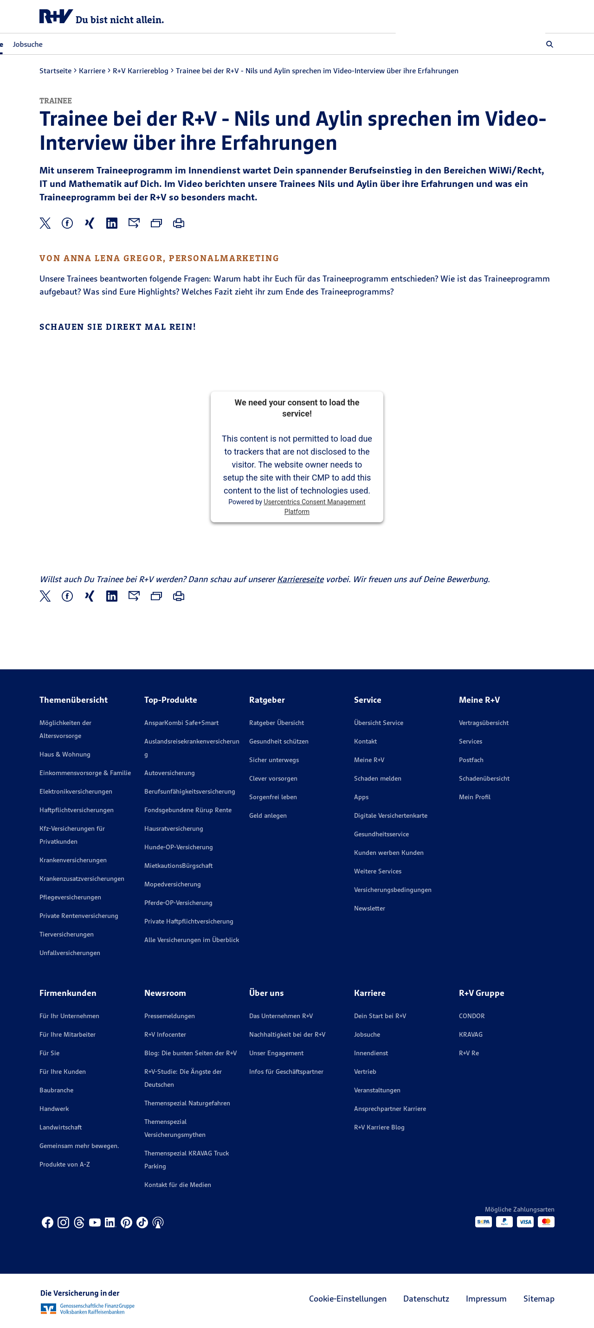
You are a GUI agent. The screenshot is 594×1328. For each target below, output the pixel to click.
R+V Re (469, 1053)
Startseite (55, 70)
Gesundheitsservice (381, 834)
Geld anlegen (268, 815)
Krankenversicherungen (73, 860)
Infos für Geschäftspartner (286, 1071)
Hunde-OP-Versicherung (178, 847)
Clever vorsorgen (273, 778)
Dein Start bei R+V (380, 1016)
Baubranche (56, 1090)
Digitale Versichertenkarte (390, 815)
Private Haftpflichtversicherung (188, 921)
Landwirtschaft (60, 1127)
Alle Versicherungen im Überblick (191, 940)
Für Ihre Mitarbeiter (67, 1034)
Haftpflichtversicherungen (76, 810)
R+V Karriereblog (140, 70)
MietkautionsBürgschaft (178, 865)
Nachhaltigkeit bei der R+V (287, 1034)
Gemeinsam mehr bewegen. (79, 1146)
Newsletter (369, 908)
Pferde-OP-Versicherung (178, 902)
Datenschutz (426, 1298)
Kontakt (365, 741)
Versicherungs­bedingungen (393, 889)
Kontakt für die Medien (177, 1184)
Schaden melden (377, 778)
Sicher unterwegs (274, 760)
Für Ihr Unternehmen (69, 1016)
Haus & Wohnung (64, 754)
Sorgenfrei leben (273, 797)
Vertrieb (365, 1071)
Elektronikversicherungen (75, 791)
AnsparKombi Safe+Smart (181, 723)
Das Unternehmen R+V (281, 1016)
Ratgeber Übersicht (276, 723)
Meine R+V (369, 760)
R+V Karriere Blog (379, 1127)
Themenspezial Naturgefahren (187, 1103)
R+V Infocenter (165, 1034)
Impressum (486, 1298)
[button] (550, 44)
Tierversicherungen (66, 934)
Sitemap (539, 1298)
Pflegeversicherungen (70, 897)
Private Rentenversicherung (78, 915)
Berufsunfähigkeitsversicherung (189, 791)
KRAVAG (471, 1034)
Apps (361, 797)
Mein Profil (475, 797)
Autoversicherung (169, 773)
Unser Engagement (276, 1053)
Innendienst (371, 1053)
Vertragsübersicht (484, 723)
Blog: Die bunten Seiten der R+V (190, 1053)
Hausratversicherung (173, 828)
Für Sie (49, 1053)
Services (470, 741)
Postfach (471, 760)
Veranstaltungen (377, 1090)
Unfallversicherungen (69, 953)
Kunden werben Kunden (389, 852)
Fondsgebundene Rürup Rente (188, 810)
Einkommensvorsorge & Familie (85, 773)
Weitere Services (377, 871)
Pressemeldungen (169, 1016)
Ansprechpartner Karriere (390, 1108)
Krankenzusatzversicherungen (81, 878)
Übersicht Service (378, 723)
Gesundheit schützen (279, 741)
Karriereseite (300, 579)
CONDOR (472, 1016)
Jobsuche (177, 44)
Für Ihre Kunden (62, 1071)
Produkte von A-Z (64, 1164)
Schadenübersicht (484, 778)
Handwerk (54, 1108)
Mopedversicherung (172, 884)
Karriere (92, 70)
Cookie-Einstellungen (348, 1298)
